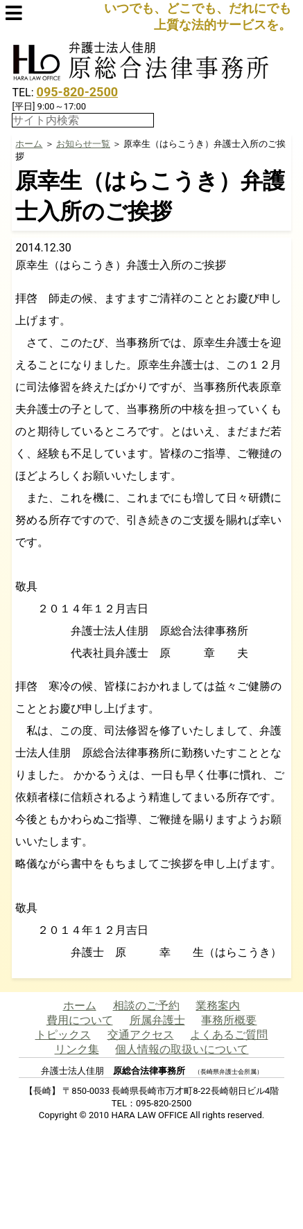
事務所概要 (229, 1020)
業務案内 (218, 1005)
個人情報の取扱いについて (181, 1049)
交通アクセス (140, 1034)
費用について (79, 1020)
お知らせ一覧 (83, 144)
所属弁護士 (157, 1020)
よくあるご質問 (229, 1034)
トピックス (63, 1034)
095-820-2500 (77, 92)
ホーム (28, 144)
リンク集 (77, 1049)
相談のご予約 (146, 1005)
